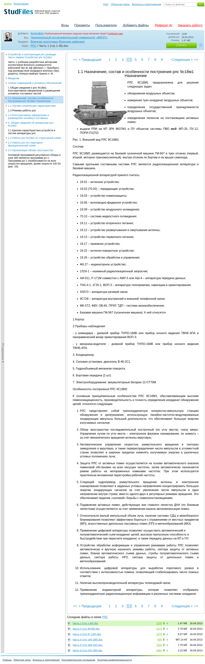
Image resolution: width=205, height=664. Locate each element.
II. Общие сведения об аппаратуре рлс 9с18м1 (30, 124)
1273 (159, 628)
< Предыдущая (90, 59)
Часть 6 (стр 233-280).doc (88, 650)
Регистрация (21, 3)
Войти (7, 3)
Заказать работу (190, 25)
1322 (159, 645)
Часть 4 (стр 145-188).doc (88, 639)
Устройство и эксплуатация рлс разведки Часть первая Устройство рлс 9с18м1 (32, 56)
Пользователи (106, 25)
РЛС (33, 45)
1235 (159, 623)
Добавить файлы (136, 25)
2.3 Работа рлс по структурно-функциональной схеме (25, 144)
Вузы (65, 25)
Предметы (82, 25)
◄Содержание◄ (2, 115)
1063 (159, 650)
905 (160, 639)
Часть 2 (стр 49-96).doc (86, 628)
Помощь (7, 660)
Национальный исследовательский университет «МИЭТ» (69, 37)
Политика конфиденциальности (114, 660)
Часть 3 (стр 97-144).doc (87, 634)
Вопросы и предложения (146, 4)
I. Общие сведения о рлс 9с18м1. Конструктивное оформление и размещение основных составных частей (34, 90)
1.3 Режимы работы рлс (22, 110)
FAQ (105, 4)
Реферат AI (163, 25)
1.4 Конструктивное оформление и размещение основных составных (28, 116)
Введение (13, 78)
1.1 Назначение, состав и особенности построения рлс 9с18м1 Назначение (30, 100)
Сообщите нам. (115, 34)
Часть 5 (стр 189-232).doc (88, 645)
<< (75, 59)
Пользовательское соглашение (78, 660)
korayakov (37, 33)
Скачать (181, 45)
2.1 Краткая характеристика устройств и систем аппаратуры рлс (31, 132)
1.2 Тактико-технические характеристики (32, 105)
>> (196, 59)
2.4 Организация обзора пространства (30, 150)
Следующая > (182, 59)
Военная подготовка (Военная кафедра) (58, 41)
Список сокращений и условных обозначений (34, 83)
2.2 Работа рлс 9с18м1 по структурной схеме (34, 137)
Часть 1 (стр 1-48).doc (85, 623)
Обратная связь (120, 4)
